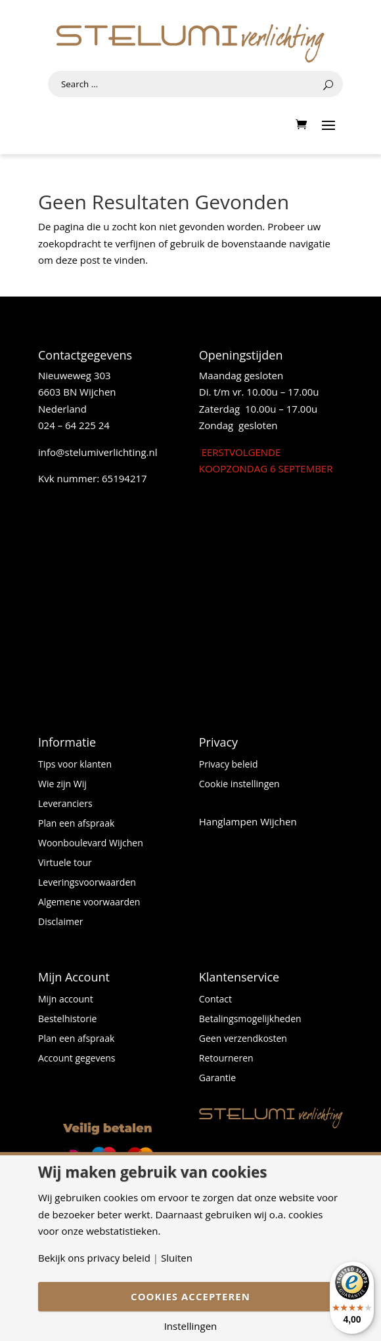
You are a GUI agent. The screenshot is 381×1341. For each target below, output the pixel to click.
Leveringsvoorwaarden (87, 883)
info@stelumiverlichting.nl (98, 452)
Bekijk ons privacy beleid (94, 1258)
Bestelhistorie (67, 1019)
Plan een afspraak (76, 824)
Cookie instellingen (239, 784)
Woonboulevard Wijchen (90, 843)
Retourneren (226, 1059)
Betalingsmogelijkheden (250, 1019)
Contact (215, 1000)
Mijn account (65, 1000)
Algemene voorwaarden (89, 902)
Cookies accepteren (190, 1296)
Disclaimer (60, 922)
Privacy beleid (228, 765)
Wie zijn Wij (62, 784)
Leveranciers (65, 804)
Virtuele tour (65, 863)
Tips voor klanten (75, 765)
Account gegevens (77, 1059)
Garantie (217, 1078)
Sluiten (176, 1258)
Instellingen (190, 1326)
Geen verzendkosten (243, 1039)
